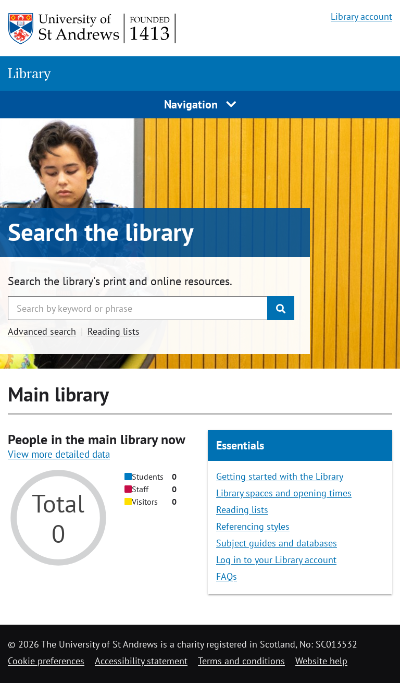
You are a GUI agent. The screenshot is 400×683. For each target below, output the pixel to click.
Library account (361, 16)
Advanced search (42, 331)
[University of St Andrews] (92, 28)
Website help (321, 661)
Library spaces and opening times (284, 493)
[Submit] (280, 308)
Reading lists (114, 331)
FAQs (226, 576)
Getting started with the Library (279, 476)
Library (29, 73)
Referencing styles (253, 526)
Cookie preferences (46, 661)
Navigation (200, 104)
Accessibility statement (141, 661)
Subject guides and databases (276, 543)
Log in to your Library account (276, 560)
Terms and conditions (241, 661)
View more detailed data (59, 454)
